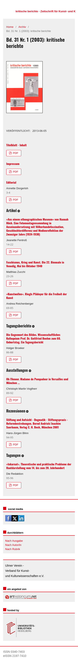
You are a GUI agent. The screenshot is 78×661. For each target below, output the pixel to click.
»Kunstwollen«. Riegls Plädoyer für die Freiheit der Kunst (36, 296)
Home (10, 26)
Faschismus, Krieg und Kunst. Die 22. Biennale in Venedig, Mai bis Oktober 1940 (35, 264)
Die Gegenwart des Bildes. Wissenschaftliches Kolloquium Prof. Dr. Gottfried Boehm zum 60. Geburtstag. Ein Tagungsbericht (33, 338)
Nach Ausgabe (14, 540)
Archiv (22, 26)
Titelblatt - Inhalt (16, 145)
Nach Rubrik (12, 549)
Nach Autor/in (13, 544)
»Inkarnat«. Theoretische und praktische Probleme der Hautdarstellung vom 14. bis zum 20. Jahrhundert (38, 466)
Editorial (11, 182)
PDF (15, 153)
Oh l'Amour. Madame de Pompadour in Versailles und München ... (37, 381)
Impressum (12, 163)
